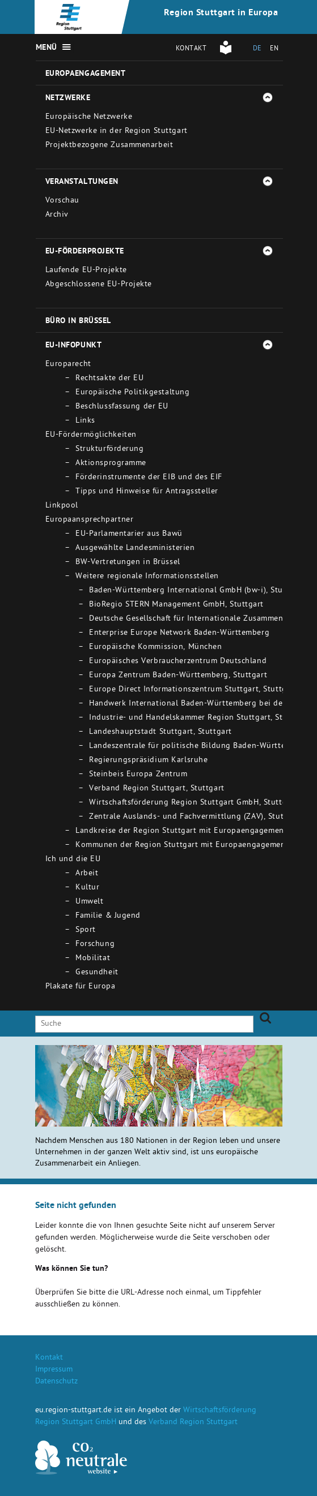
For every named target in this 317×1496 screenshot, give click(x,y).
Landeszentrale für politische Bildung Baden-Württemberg (199, 746)
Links (85, 421)
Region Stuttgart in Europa (221, 13)
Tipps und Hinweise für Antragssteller (146, 492)
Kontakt (191, 49)
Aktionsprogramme (110, 463)
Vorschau (62, 201)
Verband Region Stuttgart (193, 1423)
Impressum (54, 1370)
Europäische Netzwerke (89, 117)
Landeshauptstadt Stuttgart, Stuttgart (160, 732)
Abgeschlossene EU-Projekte (99, 285)
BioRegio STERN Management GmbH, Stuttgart (176, 605)
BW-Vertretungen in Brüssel (127, 563)
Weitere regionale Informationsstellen (147, 577)
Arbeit (86, 874)
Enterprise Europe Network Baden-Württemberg (179, 633)
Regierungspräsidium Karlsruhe (148, 761)
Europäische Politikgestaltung (132, 393)
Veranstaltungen (82, 182)
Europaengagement (85, 74)
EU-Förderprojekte (85, 251)
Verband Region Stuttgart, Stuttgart (157, 789)
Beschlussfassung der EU (121, 407)
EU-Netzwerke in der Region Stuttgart (116, 131)
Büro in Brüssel (78, 321)
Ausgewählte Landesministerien (135, 548)
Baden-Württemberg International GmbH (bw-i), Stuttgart (197, 591)
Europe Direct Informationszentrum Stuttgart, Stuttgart (193, 690)
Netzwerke (68, 98)
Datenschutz (56, 1382)
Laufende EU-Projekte (86, 271)
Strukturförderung (109, 449)
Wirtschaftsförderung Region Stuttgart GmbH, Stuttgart (193, 803)
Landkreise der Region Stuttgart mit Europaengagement (181, 831)
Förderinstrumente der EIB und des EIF (148, 478)
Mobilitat (92, 959)
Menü (46, 48)
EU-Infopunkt (73, 345)
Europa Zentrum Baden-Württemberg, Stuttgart (178, 676)
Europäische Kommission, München (155, 647)
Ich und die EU (73, 860)
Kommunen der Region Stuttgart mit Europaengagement (182, 845)
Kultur (87, 888)
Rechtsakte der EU (109, 379)
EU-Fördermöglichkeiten (91, 435)
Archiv (57, 215)
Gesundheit (97, 973)
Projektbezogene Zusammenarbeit (109, 146)
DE (257, 49)
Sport (85, 930)
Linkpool (61, 506)
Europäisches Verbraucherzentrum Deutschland (178, 662)
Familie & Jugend (108, 916)
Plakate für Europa (80, 987)
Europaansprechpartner (89, 520)
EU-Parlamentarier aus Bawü (129, 534)
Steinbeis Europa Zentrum (138, 775)
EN (274, 49)
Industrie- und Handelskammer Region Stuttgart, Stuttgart (199, 718)
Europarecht (68, 364)
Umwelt (89, 902)
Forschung (95, 944)
